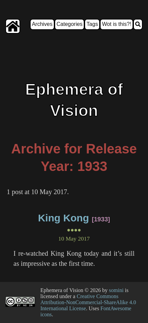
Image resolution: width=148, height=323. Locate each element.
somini (116, 290)
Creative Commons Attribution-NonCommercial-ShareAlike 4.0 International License (88, 302)
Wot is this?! (116, 24)
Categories (69, 24)
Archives (42, 24)
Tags (92, 24)
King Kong (63, 217)
